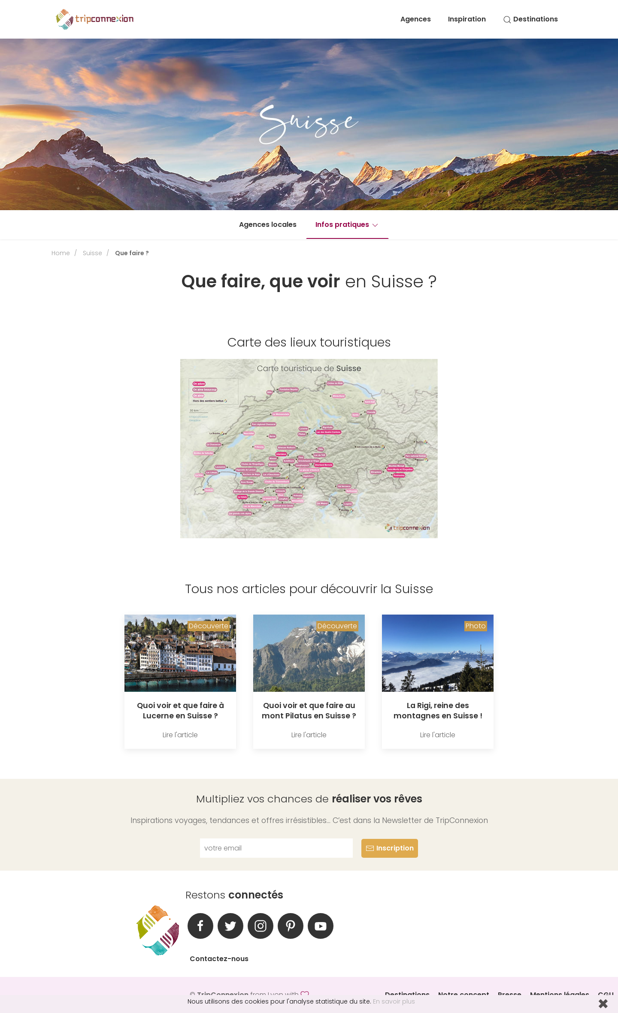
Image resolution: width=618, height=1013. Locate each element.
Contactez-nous (219, 959)
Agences (415, 19)
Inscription (390, 848)
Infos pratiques (347, 224)
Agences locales (268, 224)
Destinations (530, 19)
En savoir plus (394, 1001)
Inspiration (467, 19)
